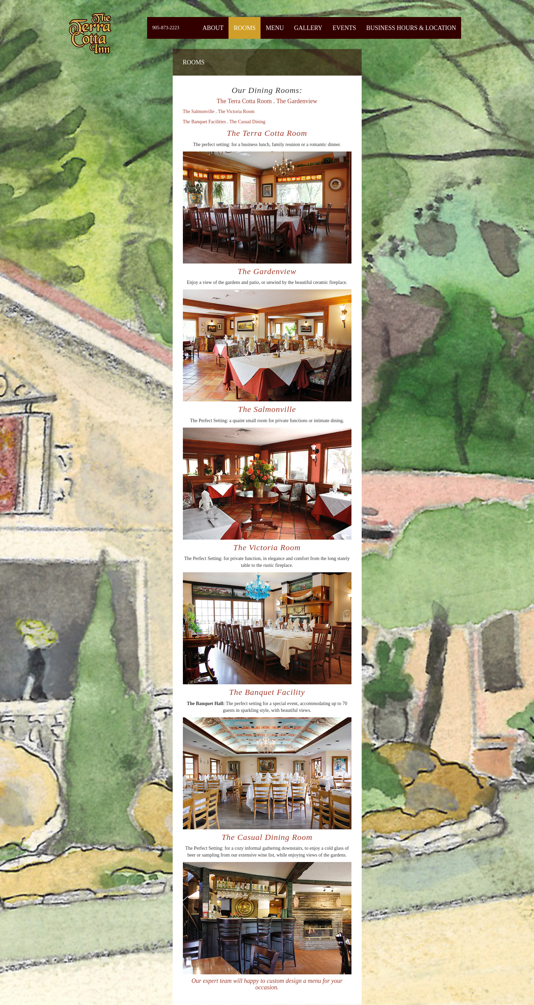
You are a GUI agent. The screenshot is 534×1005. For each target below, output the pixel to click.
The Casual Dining (248, 121)
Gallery (308, 28)
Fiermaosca (89, 33)
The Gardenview (296, 101)
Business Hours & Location (411, 28)
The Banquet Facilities (204, 121)
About (212, 28)
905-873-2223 (165, 27)
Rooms (244, 28)
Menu (275, 28)
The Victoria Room (236, 111)
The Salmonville (199, 111)
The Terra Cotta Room (244, 101)
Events (344, 28)
